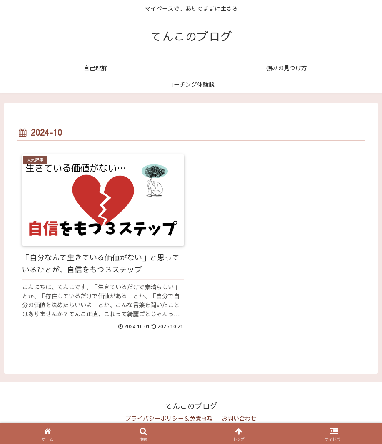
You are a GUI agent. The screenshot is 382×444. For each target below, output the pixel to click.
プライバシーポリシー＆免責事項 (169, 418)
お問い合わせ (239, 418)
